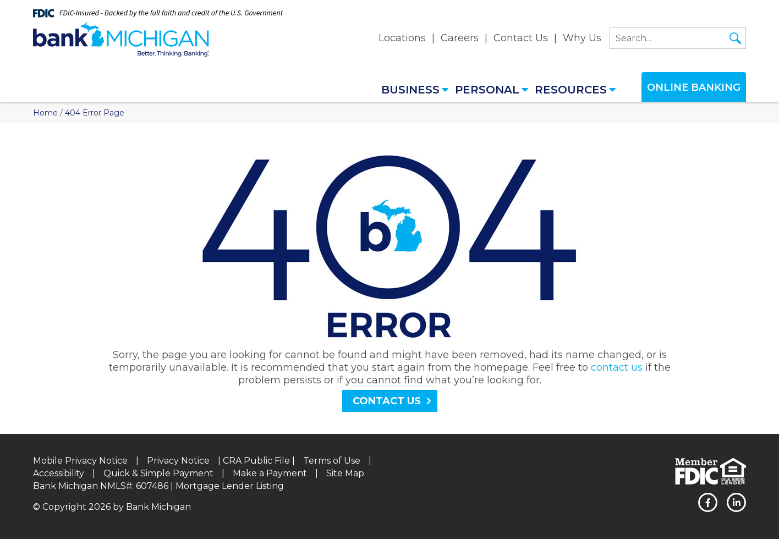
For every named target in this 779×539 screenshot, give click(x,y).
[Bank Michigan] (121, 40)
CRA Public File (256, 460)
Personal (492, 89)
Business (415, 89)
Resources (575, 89)
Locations (402, 38)
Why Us (582, 38)
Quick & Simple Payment (158, 473)
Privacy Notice (178, 460)
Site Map (345, 473)
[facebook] (707, 502)
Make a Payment (270, 473)
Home (45, 113)
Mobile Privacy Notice (80, 460)
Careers (460, 38)
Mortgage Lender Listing (229, 486)
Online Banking (693, 87)
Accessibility (58, 473)
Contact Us (520, 38)
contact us (617, 367)
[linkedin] (736, 502)
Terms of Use (331, 460)
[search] (677, 38)
